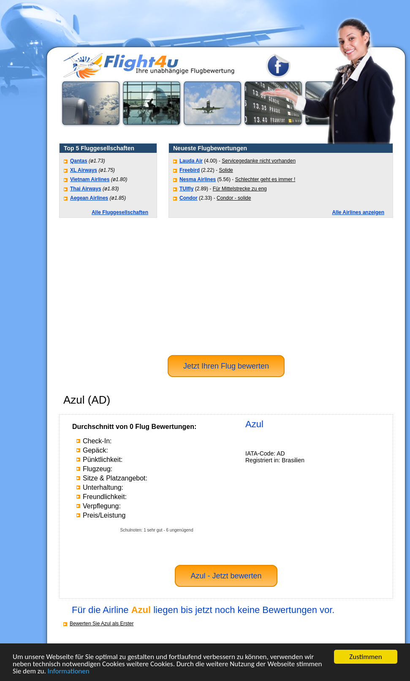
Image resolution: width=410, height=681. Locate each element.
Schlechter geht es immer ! (265, 179)
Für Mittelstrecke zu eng (240, 189)
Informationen (69, 671)
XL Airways (83, 170)
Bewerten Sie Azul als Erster (101, 624)
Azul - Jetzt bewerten (225, 576)
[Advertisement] (226, 285)
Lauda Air (191, 161)
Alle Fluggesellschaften (120, 212)
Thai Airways (85, 189)
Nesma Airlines (197, 179)
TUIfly (186, 189)
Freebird (189, 170)
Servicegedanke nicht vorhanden (259, 161)
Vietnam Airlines (89, 179)
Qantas (78, 161)
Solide (226, 170)
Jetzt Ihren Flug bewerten (226, 366)
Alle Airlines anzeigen (358, 212)
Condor (188, 198)
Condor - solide (234, 198)
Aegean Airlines (89, 198)
